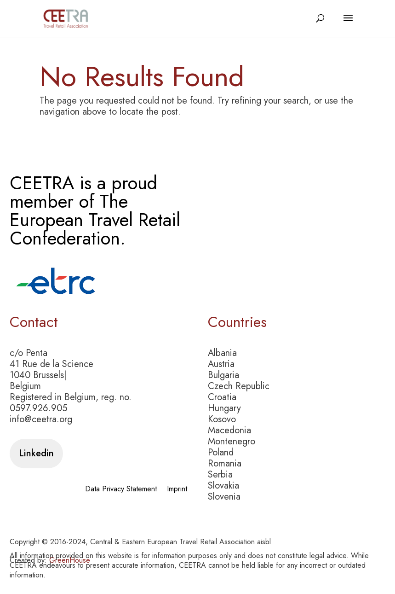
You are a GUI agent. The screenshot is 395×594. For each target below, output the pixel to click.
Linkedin (36, 453)
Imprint (177, 490)
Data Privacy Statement (121, 490)
